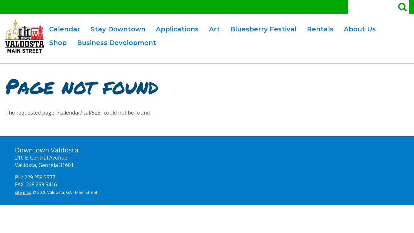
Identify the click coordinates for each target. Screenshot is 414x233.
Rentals (318, 30)
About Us (357, 30)
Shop (58, 43)
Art (212, 30)
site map (23, 192)
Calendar (64, 29)
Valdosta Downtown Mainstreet (24, 36)
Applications (175, 30)
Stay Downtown (118, 29)
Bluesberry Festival (261, 30)
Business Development (114, 43)
